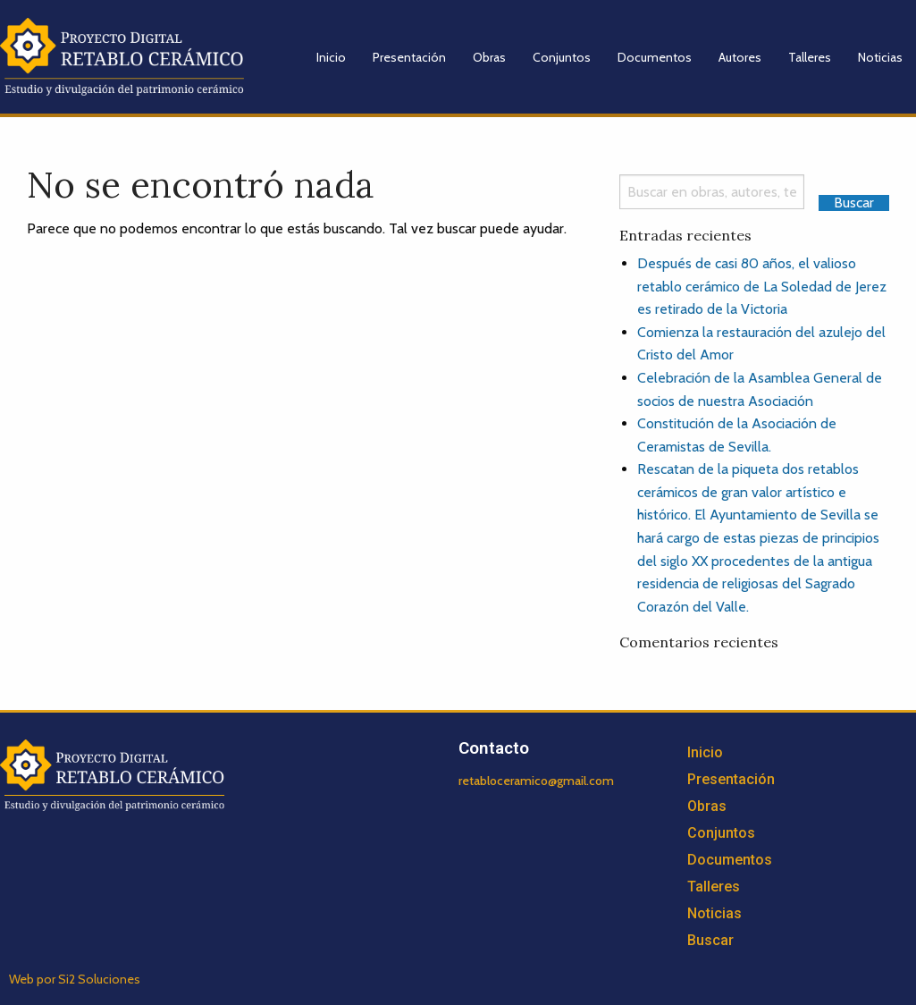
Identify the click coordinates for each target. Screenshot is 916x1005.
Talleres (809, 57)
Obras (489, 57)
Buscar (710, 940)
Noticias (880, 57)
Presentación (409, 57)
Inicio (331, 57)
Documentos (655, 57)
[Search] (711, 191)
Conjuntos (562, 57)
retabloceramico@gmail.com (536, 781)
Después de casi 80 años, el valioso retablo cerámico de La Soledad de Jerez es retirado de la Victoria (762, 286)
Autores (740, 57)
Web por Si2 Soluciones (74, 979)
